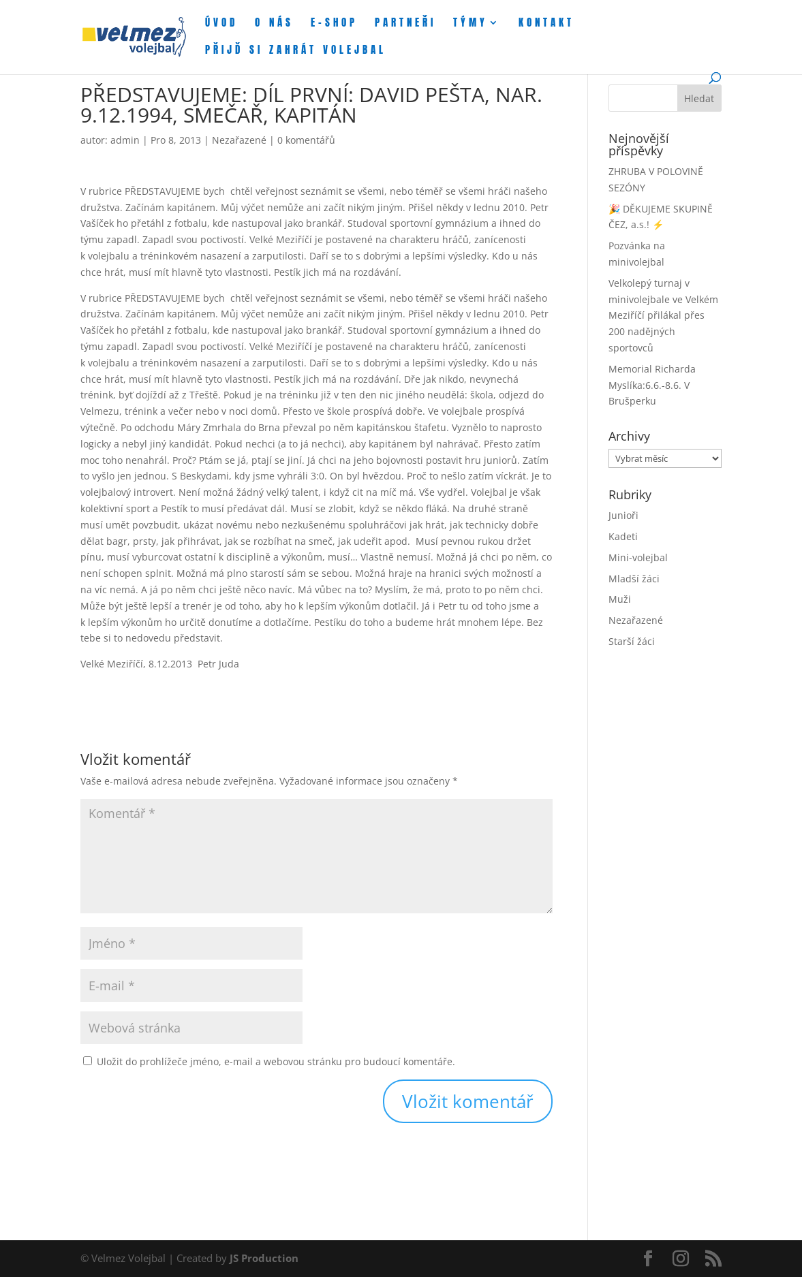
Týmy (470, 24)
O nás (274, 24)
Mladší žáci (634, 578)
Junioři (623, 515)
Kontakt (546, 24)
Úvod (221, 24)
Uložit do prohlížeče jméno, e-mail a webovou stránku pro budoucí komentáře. (276, 1061)
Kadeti (623, 536)
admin (125, 139)
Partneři (405, 24)
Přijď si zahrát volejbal (295, 51)
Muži (619, 599)
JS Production (264, 1258)
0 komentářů (306, 139)
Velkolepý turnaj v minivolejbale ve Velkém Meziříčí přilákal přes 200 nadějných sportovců (663, 315)
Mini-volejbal (638, 557)
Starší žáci (631, 641)
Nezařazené (239, 139)
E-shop (334, 24)
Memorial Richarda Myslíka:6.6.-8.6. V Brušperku (652, 385)
